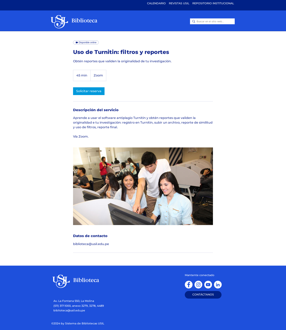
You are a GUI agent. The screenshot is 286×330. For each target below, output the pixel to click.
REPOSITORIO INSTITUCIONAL (213, 3)
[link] (89, 91)
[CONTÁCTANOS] (203, 295)
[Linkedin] (218, 284)
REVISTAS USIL (179, 3)
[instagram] (198, 284)
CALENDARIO (156, 3)
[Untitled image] (143, 186)
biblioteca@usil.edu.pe (69, 310)
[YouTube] (208, 284)
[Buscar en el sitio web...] (212, 21)
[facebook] (189, 284)
